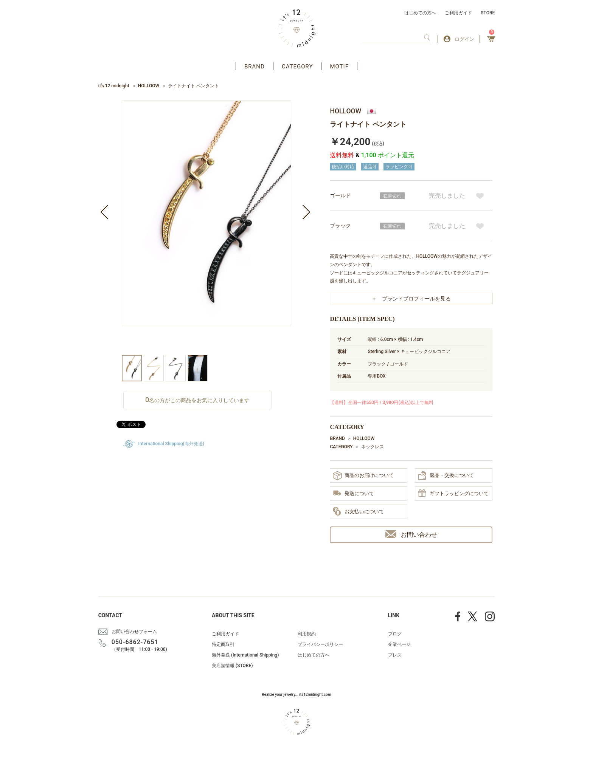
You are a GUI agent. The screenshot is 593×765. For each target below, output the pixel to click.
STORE (488, 12)
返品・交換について (446, 475)
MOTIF (339, 66)
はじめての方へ (420, 12)
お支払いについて (358, 512)
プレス (395, 655)
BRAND (254, 66)
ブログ (395, 633)
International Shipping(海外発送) (171, 443)
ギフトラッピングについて (453, 493)
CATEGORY (297, 66)
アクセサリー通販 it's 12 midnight (296, 28)
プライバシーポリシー (320, 644)
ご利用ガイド (458, 12)
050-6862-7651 (135, 642)
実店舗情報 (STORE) (232, 665)
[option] (206, 228)
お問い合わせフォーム (134, 631)
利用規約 (307, 633)
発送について (353, 493)
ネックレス (372, 446)
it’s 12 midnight (113, 85)
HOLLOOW (148, 85)
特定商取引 (223, 644)
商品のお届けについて (363, 475)
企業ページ (399, 644)
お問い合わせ (411, 534)
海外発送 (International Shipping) (245, 655)
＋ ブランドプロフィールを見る (411, 299)
